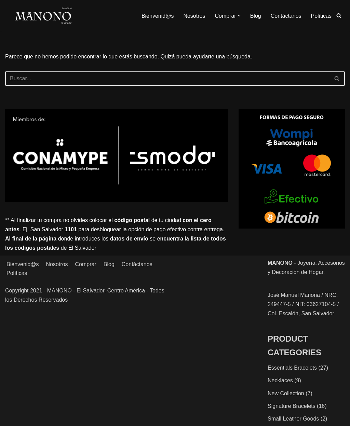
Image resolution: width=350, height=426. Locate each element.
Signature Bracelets (291, 406)
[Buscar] (338, 15)
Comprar (85, 264)
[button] (239, 15)
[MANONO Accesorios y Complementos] (43, 15)
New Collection (286, 393)
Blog (255, 16)
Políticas (321, 16)
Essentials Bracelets (292, 368)
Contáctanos (286, 16)
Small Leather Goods (293, 419)
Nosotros (194, 16)
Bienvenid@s (158, 16)
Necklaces (280, 380)
